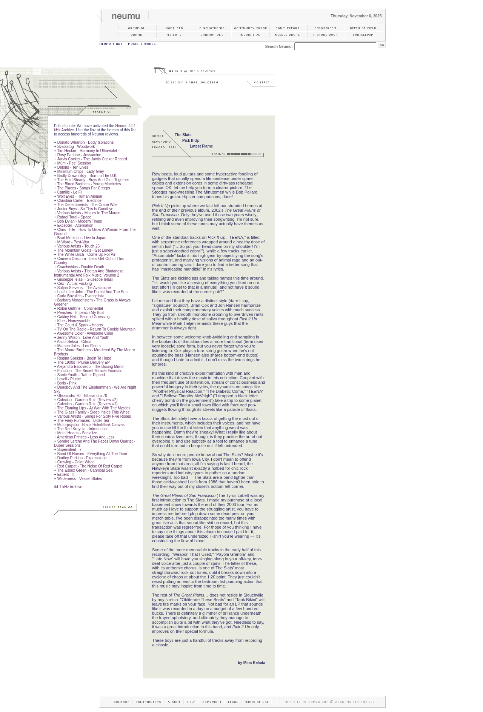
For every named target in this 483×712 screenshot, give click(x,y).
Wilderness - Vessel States (79, 479)
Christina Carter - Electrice (79, 200)
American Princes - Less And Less (85, 437)
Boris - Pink (67, 383)
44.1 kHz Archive (68, 487)
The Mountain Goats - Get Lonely (85, 250)
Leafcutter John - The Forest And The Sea (92, 292)
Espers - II (66, 474)
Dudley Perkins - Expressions (82, 458)
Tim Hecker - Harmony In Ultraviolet (87, 151)
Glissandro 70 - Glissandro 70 (82, 396)
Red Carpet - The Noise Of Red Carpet (90, 466)
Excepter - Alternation (75, 225)
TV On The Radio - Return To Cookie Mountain (96, 329)
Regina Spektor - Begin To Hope (84, 358)
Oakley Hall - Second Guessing (83, 317)
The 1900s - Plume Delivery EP (83, 362)
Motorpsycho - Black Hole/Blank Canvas (91, 425)
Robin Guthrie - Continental (80, 308)
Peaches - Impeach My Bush (81, 313)
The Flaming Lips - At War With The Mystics (93, 408)
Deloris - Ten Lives (72, 167)
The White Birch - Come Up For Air (86, 254)
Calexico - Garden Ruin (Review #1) (87, 404)
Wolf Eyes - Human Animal (79, 196)
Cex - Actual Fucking (74, 283)
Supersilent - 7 (69, 449)
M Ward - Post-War (73, 242)
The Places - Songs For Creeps (83, 188)
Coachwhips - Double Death (81, 267)
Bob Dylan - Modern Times (79, 221)
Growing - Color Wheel (76, 462)
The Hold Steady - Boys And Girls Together (93, 180)
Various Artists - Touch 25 (78, 246)
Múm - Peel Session (74, 163)
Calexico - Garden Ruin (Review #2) (87, 400)
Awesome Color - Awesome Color (85, 333)
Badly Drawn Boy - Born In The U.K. (87, 176)
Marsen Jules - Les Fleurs (79, 346)
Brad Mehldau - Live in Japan (81, 238)
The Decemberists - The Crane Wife (87, 205)
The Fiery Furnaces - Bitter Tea (83, 420)
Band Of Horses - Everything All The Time (92, 454)
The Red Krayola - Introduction (82, 429)
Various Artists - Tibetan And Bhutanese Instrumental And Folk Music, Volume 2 (88, 273)
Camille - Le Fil (70, 192)
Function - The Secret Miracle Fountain (90, 371)
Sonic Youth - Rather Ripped (81, 375)
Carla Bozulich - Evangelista (81, 296)
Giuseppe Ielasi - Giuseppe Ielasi (85, 279)
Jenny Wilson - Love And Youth (83, 337)
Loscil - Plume (69, 379)
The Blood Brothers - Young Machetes (89, 184)
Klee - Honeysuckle (73, 321)
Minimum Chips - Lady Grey (80, 171)
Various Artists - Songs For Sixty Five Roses (94, 416)
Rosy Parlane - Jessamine (79, 155)
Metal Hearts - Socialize (77, 433)
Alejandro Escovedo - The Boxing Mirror (90, 366)
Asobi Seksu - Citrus (74, 342)
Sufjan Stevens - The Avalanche (84, 288)
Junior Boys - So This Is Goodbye (85, 209)
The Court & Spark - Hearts (80, 325)
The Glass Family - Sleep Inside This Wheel (93, 412)
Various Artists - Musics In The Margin (88, 213)
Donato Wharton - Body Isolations (85, 142)
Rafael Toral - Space (74, 217)
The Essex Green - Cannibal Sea (84, 470)
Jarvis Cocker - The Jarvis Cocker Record (92, 159)
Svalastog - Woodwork (76, 147)
